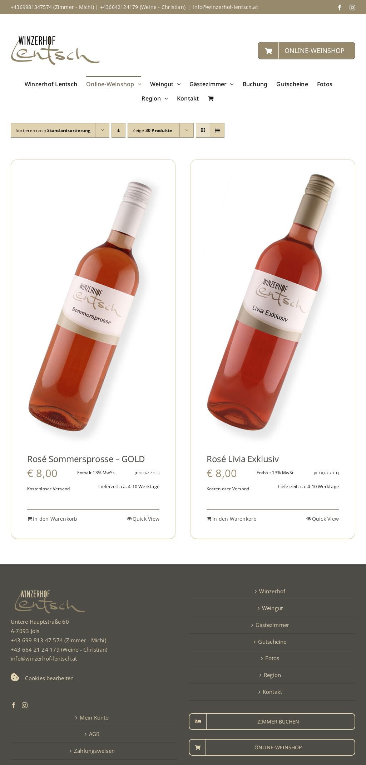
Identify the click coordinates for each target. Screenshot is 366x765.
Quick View (146, 518)
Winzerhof (272, 591)
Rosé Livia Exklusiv (242, 459)
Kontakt (272, 691)
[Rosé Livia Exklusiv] (272, 308)
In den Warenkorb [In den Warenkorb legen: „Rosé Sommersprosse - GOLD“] (55, 518)
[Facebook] (13, 705)
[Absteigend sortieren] (118, 130)
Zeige (152, 130)
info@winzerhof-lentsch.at (225, 7)
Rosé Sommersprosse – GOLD (86, 459)
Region (272, 674)
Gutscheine (272, 641)
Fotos (272, 658)
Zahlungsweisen (94, 750)
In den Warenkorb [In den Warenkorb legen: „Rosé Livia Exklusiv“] (234, 518)
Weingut (272, 608)
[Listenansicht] (217, 130)
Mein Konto (94, 717)
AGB (94, 733)
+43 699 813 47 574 (37, 640)
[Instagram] (25, 705)
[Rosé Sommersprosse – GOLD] (93, 308)
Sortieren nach (53, 130)
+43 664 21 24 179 (35, 649)
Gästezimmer (272, 624)
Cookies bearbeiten (49, 678)
